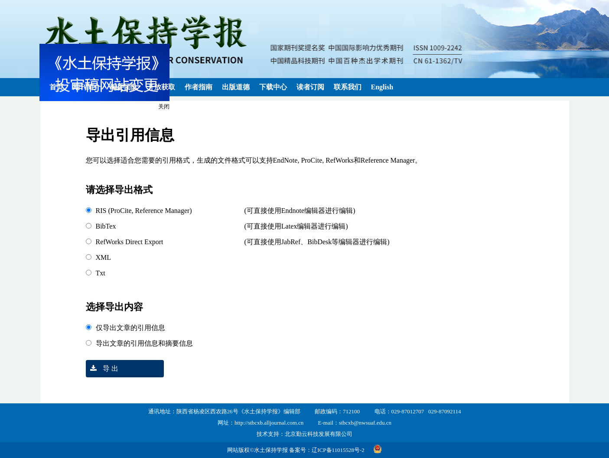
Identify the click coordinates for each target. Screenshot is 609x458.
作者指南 (198, 87)
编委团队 (124, 87)
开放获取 (161, 87)
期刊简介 (87, 87)
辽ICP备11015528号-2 (338, 450)
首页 (56, 87)
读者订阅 (310, 87)
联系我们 (347, 87)
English (382, 87)
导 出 (102, 368)
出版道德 (236, 87)
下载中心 (273, 87)
